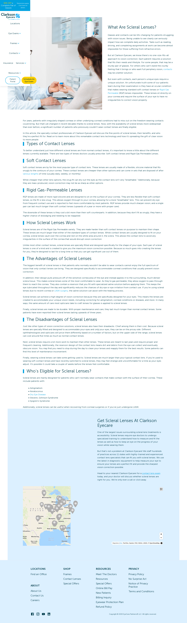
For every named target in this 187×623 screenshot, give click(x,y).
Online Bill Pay (104, 588)
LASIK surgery (61, 290)
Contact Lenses (72, 578)
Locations (37, 11)
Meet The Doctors (106, 574)
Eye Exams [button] (51, 11)
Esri (121, 543)
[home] (18, 11)
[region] (93, 516)
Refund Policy (104, 606)
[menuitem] (51, 11)
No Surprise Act (137, 578)
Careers (35, 600)
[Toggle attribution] (161, 543)
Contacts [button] (80, 11)
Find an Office (39, 574)
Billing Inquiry (103, 597)
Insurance (94, 11)
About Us (36, 590)
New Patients (103, 592)
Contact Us (37, 595)
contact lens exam (151, 473)
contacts (167, 69)
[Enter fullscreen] (161, 489)
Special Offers (71, 583)
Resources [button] (122, 11)
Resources (102, 578)
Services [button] (106, 11)
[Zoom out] (161, 537)
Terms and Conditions (141, 591)
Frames (67, 574)
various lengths (30, 173)
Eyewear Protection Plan (110, 602)
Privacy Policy (136, 574)
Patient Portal (145, 11)
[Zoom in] (161, 534)
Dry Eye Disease (38, 394)
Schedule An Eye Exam (166, 11)
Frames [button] (66, 11)
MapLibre (116, 543)
